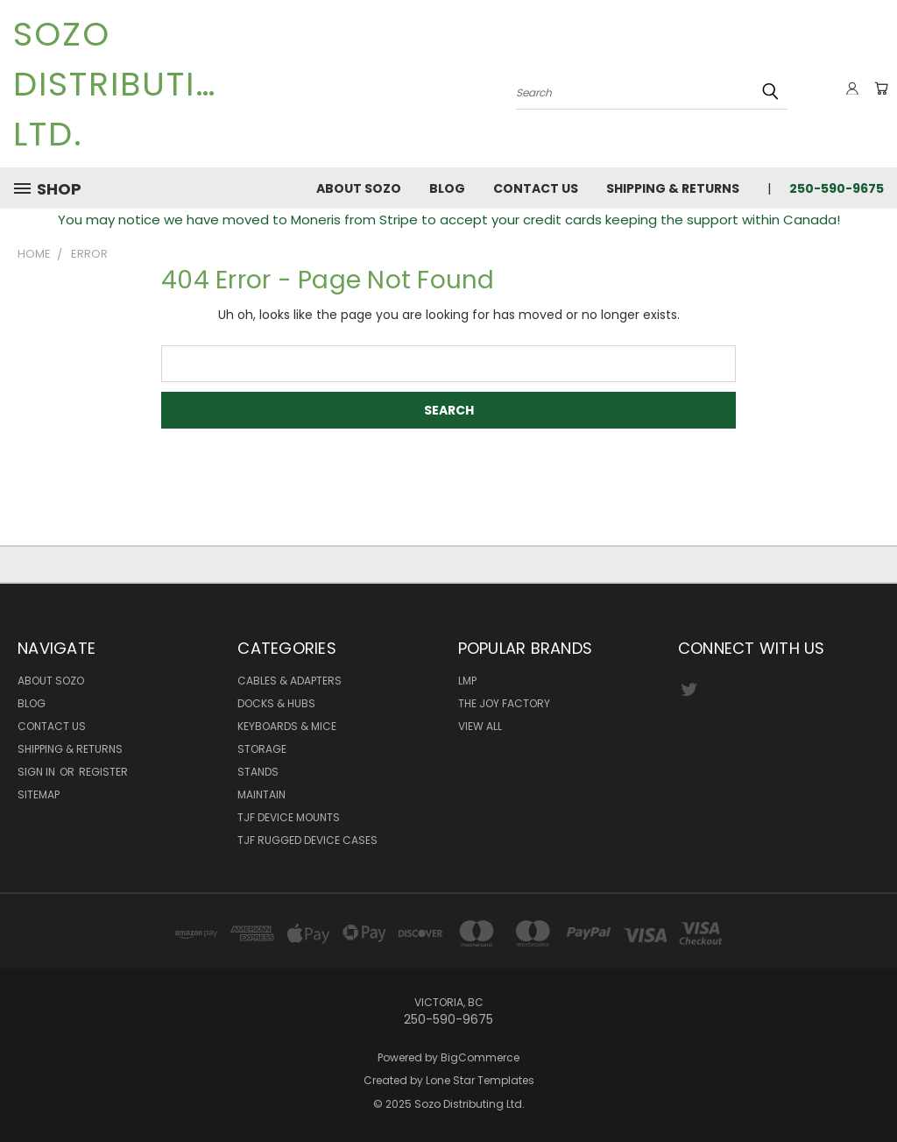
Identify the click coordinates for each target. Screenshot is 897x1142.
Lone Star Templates (480, 1080)
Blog (447, 188)
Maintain (261, 794)
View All (480, 726)
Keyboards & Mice (286, 726)
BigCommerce (480, 1057)
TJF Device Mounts (288, 817)
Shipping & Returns (672, 188)
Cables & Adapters (289, 680)
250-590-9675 (836, 188)
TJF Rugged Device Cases (307, 840)
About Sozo (358, 188)
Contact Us (535, 188)
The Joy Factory (504, 703)
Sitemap (39, 794)
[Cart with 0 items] (879, 88)
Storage (261, 748)
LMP (467, 680)
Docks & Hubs (276, 703)
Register (103, 771)
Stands (258, 771)
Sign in (38, 771)
